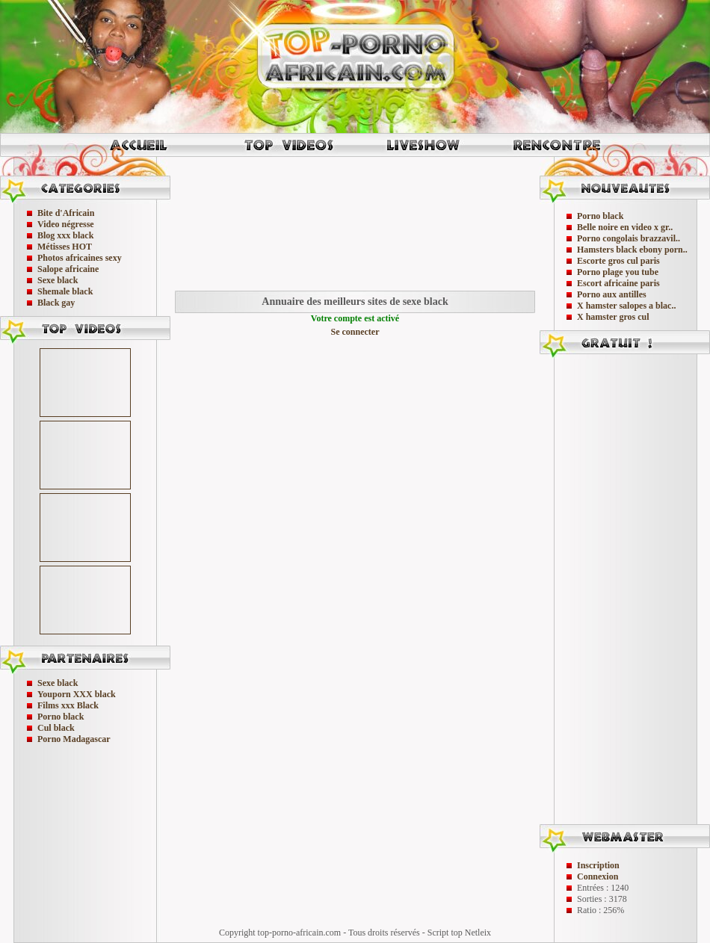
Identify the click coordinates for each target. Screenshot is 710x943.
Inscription (598, 865)
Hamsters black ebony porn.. (632, 249)
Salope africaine (68, 269)
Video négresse (65, 224)
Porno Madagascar (74, 739)
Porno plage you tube (617, 272)
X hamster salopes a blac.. (626, 305)
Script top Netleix (459, 932)
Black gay (56, 302)
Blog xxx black (65, 235)
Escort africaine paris (618, 283)
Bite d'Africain (65, 213)
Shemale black (65, 291)
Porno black (60, 716)
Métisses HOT (64, 246)
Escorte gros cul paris (618, 261)
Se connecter (355, 332)
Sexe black (57, 280)
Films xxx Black (68, 705)
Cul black (56, 728)
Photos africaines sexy (79, 258)
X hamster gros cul (613, 317)
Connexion (597, 876)
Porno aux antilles (611, 294)
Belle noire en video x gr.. (625, 227)
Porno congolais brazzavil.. (628, 238)
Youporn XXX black (76, 694)
